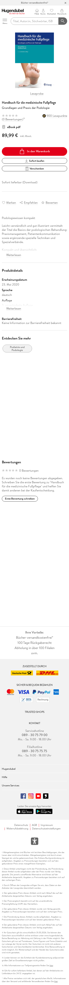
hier (51, 965)
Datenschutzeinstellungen (46, 828)
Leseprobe (36, 93)
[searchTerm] (35, 21)
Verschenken (34, 169)
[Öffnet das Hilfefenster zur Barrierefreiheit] (34, 842)
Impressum (47, 825)
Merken (11, 203)
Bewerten (52, 203)
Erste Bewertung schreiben (20, 498)
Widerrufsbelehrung (17, 828)
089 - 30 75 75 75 (34, 751)
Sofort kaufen (35, 161)
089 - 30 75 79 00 (34, 735)
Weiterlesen (13, 255)
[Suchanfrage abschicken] (63, 21)
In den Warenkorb (34, 151)
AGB (34, 825)
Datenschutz (21, 825)
